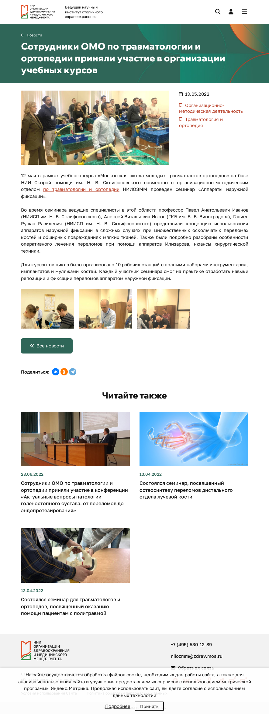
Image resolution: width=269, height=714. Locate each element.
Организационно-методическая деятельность (211, 108)
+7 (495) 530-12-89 (191, 644)
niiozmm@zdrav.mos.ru (196, 656)
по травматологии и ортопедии (81, 189)
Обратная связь (192, 668)
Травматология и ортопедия (201, 122)
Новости (34, 35)
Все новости (50, 345)
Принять (149, 706)
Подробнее (117, 706)
